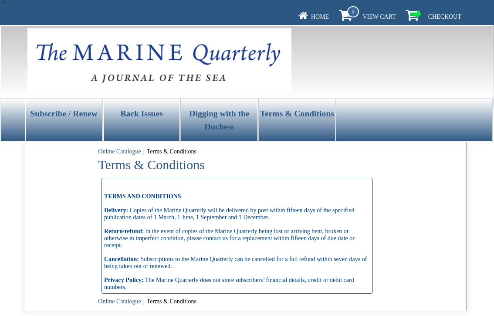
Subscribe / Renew (64, 113)
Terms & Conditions (297, 113)
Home (320, 17)
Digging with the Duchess (219, 120)
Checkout (444, 17)
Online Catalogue (119, 151)
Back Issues (141, 113)
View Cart (379, 17)
